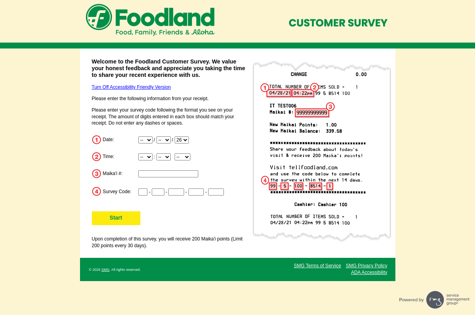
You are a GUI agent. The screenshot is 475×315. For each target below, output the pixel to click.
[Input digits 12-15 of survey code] (216, 192)
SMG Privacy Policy (366, 265)
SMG (105, 270)
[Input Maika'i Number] (168, 173)
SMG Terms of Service (317, 265)
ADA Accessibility (369, 272)
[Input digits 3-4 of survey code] (158, 192)
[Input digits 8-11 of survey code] (196, 192)
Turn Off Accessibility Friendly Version (131, 87)
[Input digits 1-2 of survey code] (143, 192)
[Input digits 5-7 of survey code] (176, 192)
